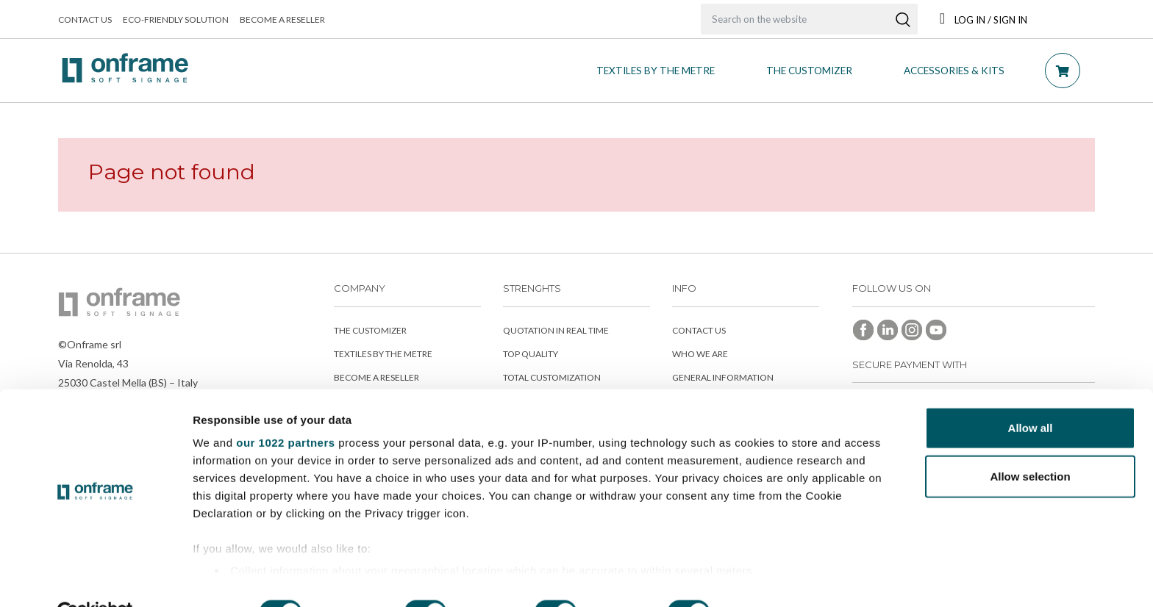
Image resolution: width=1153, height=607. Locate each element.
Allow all (1030, 394)
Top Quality (530, 353)
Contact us (85, 19)
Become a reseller (282, 19)
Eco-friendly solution (176, 19)
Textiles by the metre (655, 70)
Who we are (700, 353)
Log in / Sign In (983, 20)
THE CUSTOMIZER (809, 70)
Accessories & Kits (954, 70)
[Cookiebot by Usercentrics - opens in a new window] (95, 578)
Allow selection (1030, 442)
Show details (772, 578)
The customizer (370, 330)
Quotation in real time (556, 330)
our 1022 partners (285, 409)
